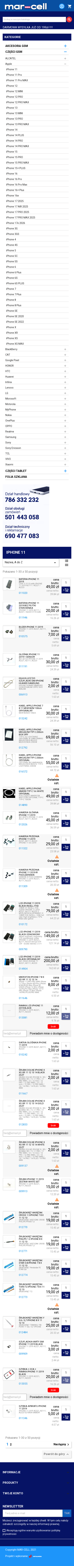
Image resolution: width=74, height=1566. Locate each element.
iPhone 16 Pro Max (16, 184)
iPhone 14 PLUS (15, 135)
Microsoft (10, 398)
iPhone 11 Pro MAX (17, 80)
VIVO (8, 459)
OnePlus (10, 420)
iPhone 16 (11, 173)
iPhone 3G (12, 228)
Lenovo (9, 387)
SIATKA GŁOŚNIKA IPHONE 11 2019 (32, 1043)
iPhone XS (12, 338)
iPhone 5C (12, 256)
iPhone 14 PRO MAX (17, 146)
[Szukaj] (34, 19)
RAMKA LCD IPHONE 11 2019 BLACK (31, 1006)
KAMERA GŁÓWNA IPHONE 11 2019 (28, 813)
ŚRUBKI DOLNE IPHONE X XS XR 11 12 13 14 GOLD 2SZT (32, 1103)
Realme (9, 431)
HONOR (9, 365)
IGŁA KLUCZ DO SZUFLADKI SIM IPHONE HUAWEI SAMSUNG (31, 681)
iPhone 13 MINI (14, 113)
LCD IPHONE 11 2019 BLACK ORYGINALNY (29, 957)
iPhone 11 (11, 69)
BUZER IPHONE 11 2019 (31, 627)
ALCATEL (10, 58)
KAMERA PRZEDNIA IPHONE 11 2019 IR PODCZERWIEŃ (29, 872)
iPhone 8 (11, 299)
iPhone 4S (12, 245)
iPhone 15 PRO (14, 157)
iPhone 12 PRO (14, 96)
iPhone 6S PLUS (15, 283)
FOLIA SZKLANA (16, 476)
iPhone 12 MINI (14, 91)
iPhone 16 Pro (14, 179)
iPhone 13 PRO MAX (17, 124)
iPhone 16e (12, 195)
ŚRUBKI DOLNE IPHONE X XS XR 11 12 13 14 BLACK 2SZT (32, 1072)
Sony (8, 442)
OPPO (8, 426)
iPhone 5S (12, 261)
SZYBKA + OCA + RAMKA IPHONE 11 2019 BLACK (31, 1372)
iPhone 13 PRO (14, 118)
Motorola (10, 404)
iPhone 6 (11, 267)
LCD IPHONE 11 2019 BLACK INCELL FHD (29, 904)
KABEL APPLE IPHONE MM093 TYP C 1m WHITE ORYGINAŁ (31, 791)
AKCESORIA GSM (16, 46)
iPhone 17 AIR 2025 (17, 206)
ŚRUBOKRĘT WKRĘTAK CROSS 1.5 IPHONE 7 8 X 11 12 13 (31, 1215)
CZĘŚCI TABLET (16, 471)
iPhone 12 (11, 85)
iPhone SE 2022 (15, 321)
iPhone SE (12, 310)
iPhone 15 (11, 151)
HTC (7, 371)
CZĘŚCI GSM (13, 51)
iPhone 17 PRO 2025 (17, 212)
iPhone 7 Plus (13, 294)
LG (6, 393)
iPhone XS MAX (15, 343)
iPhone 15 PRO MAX (17, 162)
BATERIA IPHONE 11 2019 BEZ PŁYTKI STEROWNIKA (29, 605)
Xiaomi (9, 464)
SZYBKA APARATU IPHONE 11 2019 (32, 1407)
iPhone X (11, 327)
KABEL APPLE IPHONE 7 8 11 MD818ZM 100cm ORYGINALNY (31, 708)
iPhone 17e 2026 (15, 223)
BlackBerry (11, 349)
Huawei (9, 376)
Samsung (10, 437)
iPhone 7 (11, 288)
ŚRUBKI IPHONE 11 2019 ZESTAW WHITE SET (31, 1180)
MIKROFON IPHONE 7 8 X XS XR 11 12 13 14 (31, 978)
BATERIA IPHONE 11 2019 (29, 580)
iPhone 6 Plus (13, 272)
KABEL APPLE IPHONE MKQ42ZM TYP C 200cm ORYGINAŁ (31, 757)
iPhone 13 (11, 107)
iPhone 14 (11, 129)
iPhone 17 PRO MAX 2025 (20, 217)
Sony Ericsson (13, 448)
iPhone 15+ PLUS (15, 168)
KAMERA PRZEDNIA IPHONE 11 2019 (29, 837)
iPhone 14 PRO (14, 140)
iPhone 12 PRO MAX (17, 102)
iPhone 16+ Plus (15, 190)
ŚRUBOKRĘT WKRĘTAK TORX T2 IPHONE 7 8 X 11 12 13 (31, 1287)
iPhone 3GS (12, 234)
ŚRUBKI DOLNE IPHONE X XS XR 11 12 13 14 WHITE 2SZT (32, 1145)
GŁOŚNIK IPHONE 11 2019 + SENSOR (29, 655)
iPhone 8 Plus (13, 305)
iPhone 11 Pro (14, 74)
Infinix (8, 382)
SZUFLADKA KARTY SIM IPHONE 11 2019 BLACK (31, 1342)
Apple (8, 63)
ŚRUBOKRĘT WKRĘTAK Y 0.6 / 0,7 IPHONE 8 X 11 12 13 (31, 1320)
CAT (7, 354)
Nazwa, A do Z (31, 563)
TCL (7, 453)
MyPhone (10, 409)
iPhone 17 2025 (15, 201)
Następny (62, 1444)
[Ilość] (65, 583)
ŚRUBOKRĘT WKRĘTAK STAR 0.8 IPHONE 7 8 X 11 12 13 (31, 1263)
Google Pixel (12, 360)
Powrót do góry (57, 1454)
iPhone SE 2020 (15, 316)
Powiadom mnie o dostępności (49, 1033)
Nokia (8, 415)
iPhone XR (12, 332)
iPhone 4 (11, 239)
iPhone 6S (12, 277)
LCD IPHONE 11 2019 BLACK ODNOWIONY (29, 933)
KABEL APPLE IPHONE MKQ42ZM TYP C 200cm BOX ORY (31, 732)
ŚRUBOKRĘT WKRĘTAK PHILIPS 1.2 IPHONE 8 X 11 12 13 (31, 1239)
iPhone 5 (11, 250)
